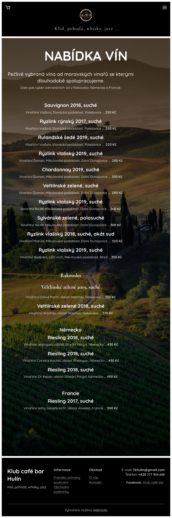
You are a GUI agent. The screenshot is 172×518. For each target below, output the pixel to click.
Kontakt (95, 482)
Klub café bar (153, 482)
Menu (165, 7)
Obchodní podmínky (61, 489)
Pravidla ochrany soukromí (67, 480)
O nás (93, 478)
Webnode (100, 510)
